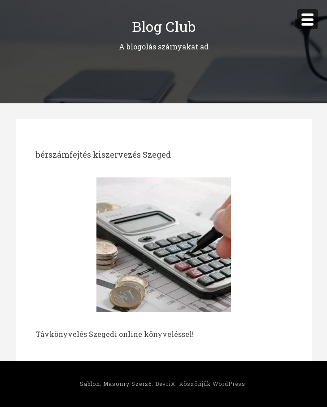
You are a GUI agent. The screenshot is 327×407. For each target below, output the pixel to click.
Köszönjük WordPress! (213, 383)
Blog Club (164, 26)
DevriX (165, 383)
